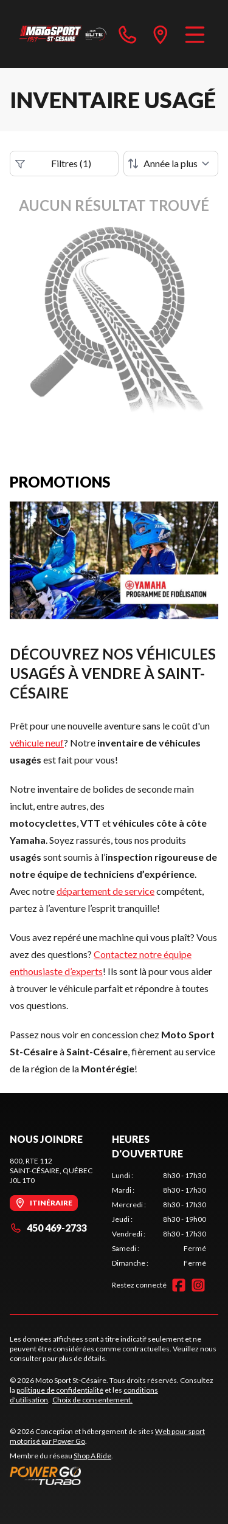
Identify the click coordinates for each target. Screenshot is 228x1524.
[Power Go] (114, 1475)
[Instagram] (198, 1285)
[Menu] (195, 34)
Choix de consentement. (92, 1399)
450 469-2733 (48, 1227)
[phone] (127, 34)
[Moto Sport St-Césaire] (62, 34)
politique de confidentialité (59, 1390)
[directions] (160, 34)
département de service (105, 891)
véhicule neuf (37, 742)
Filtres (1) (53, 163)
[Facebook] (178, 1285)
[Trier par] (170, 163)
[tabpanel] (159, 1219)
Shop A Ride (92, 1455)
